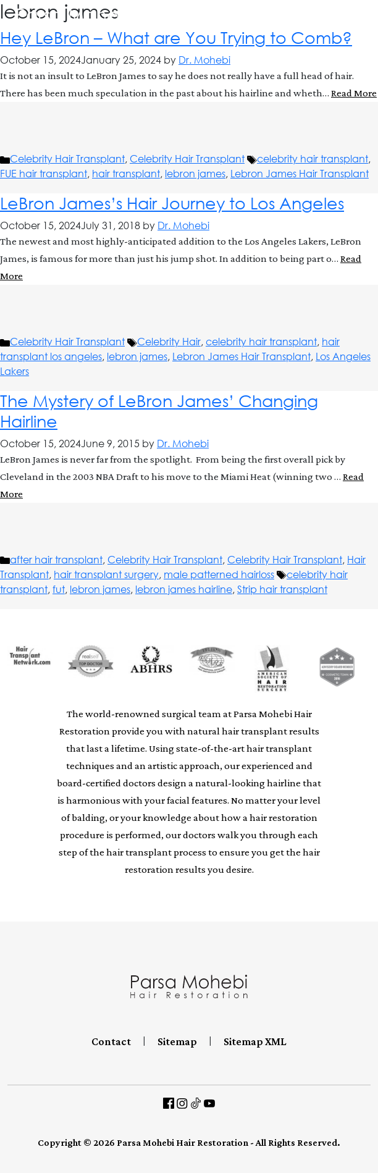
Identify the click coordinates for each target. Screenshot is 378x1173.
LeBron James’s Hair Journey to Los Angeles (172, 203)
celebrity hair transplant (312, 159)
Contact (111, 1041)
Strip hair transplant (282, 589)
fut (58, 589)
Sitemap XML (255, 1041)
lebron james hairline (183, 589)
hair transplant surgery (106, 574)
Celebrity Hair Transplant (67, 159)
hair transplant (126, 173)
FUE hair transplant (43, 173)
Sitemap (177, 1041)
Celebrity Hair (169, 341)
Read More (354, 93)
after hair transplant (56, 559)
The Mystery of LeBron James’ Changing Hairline (159, 410)
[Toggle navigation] (368, 20)
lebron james (195, 173)
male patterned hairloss (219, 574)
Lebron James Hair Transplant (299, 173)
